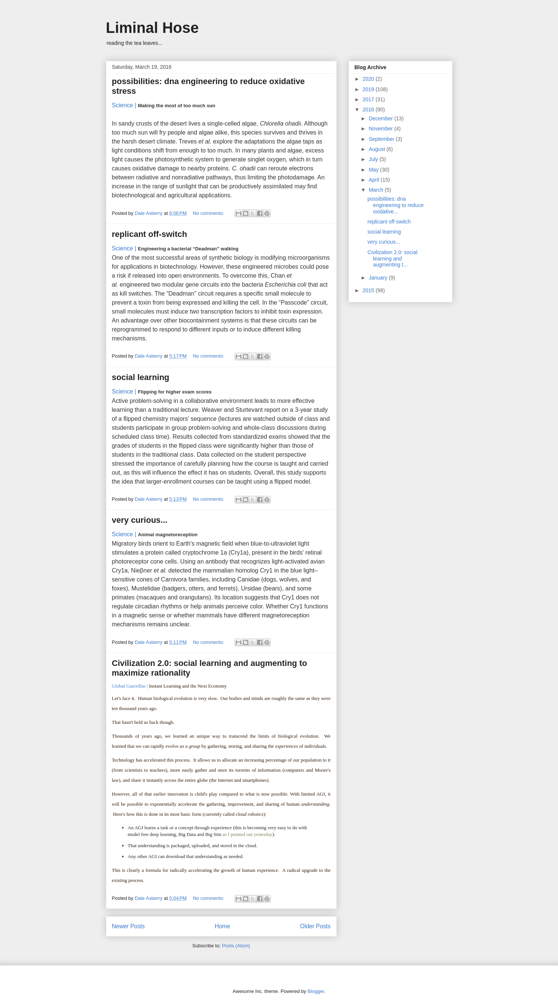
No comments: (209, 213)
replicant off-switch (149, 234)
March (377, 190)
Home (222, 926)
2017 (368, 99)
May (374, 170)
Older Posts (315, 926)
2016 (368, 109)
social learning (140, 377)
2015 (368, 290)
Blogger (316, 991)
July (374, 159)
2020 (368, 79)
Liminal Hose (152, 27)
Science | (124, 105)
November (381, 129)
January (379, 278)
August (377, 149)
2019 (368, 89)
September (382, 139)
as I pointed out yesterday (247, 834)
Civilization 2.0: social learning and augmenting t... (392, 258)
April (375, 180)
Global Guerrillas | (130, 686)
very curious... (140, 520)
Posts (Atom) (236, 945)
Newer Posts (128, 926)
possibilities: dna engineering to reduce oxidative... (395, 205)
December (381, 118)
